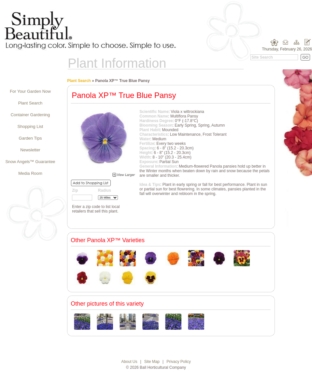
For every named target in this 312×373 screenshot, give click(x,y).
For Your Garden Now (30, 91)
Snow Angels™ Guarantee (30, 161)
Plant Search (30, 103)
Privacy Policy (178, 361)
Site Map (152, 361)
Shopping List (30, 126)
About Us (129, 361)
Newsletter (30, 149)
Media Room (30, 173)
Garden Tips (30, 138)
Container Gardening (30, 114)
